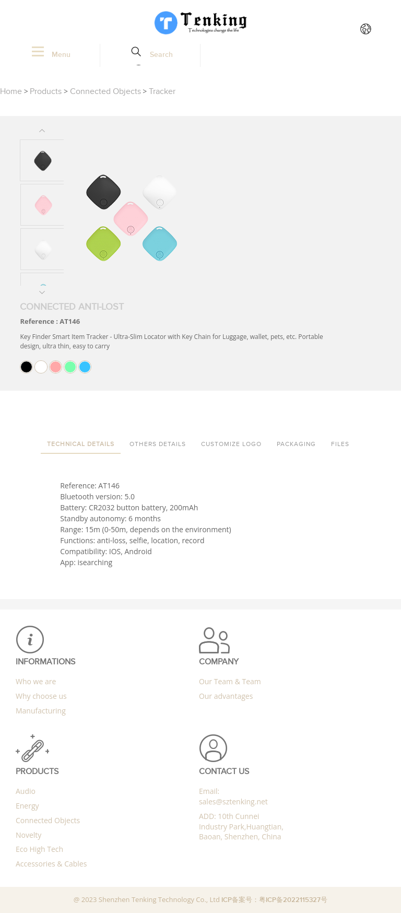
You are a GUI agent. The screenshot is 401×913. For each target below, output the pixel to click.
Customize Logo (231, 444)
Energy (27, 806)
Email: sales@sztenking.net (233, 796)
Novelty (28, 835)
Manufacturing (41, 711)
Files (340, 444)
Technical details (80, 444)
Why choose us (41, 696)
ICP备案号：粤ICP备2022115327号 (274, 900)
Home (11, 91)
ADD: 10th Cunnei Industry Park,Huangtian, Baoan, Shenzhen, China (241, 826)
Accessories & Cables (51, 864)
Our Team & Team (230, 681)
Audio (26, 791)
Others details (157, 444)
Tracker (162, 91)
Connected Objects (105, 91)
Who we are (36, 681)
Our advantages (226, 696)
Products (46, 91)
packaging (296, 444)
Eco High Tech (39, 849)
